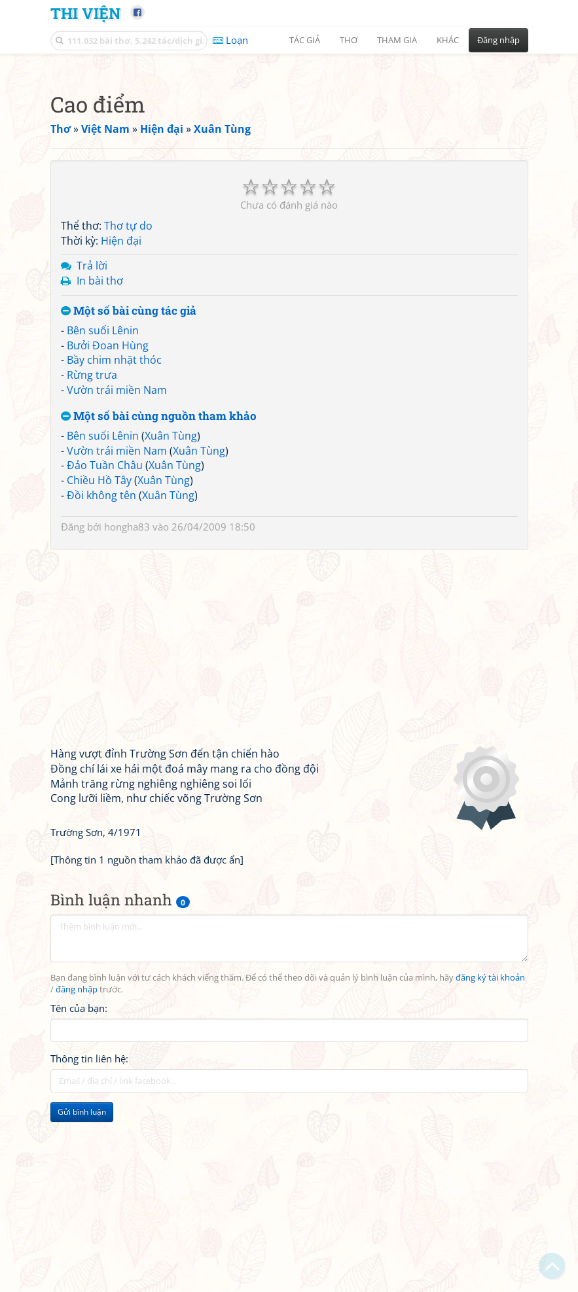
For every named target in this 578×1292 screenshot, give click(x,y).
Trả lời (92, 449)
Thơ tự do (128, 409)
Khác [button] (448, 40)
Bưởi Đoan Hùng (108, 528)
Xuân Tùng (171, 619)
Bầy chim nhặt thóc (114, 543)
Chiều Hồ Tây (99, 663)
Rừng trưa (92, 558)
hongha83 (127, 709)
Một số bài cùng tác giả (128, 494)
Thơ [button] (348, 40)
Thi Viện (85, 13)
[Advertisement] (289, 153)
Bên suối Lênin (103, 513)
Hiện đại (121, 424)
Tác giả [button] (304, 40)
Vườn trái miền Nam (117, 573)
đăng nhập (77, 1172)
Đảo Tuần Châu (105, 648)
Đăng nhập (498, 40)
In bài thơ (100, 464)
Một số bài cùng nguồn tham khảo (159, 599)
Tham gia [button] (397, 40)
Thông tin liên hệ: (89, 1241)
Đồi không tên (101, 678)
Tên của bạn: (78, 1191)
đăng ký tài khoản (490, 1160)
